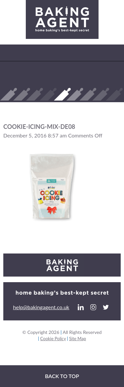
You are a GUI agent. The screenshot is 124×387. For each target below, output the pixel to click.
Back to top (62, 376)
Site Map (77, 338)
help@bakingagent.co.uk (41, 307)
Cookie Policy (53, 338)
